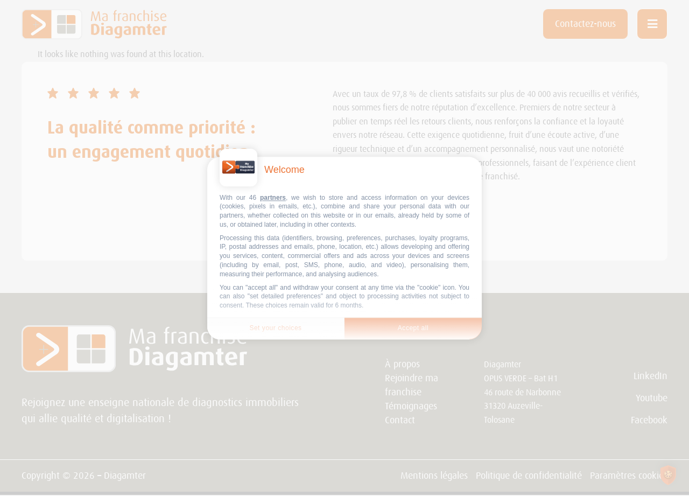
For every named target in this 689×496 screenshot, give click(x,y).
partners (273, 197)
